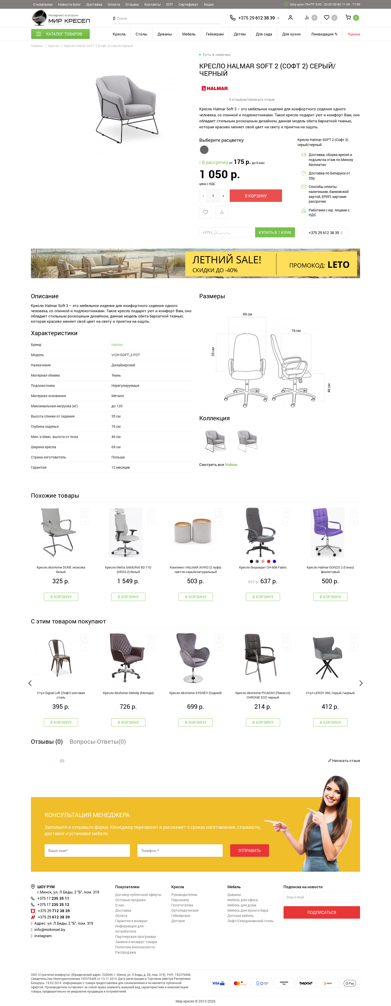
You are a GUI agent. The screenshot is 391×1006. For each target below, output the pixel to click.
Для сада (264, 33)
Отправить (249, 850)
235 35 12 (53, 904)
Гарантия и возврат (131, 920)
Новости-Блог (69, 4)
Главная (37, 45)
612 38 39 (256, 18)
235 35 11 (53, 898)
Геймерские (180, 915)
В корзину (256, 195)
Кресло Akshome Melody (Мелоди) (128, 693)
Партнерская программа (135, 936)
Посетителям (182, 905)
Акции (209, 4)
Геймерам (215, 33)
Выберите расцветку (221, 140)
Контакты (152, 4)
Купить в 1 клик (275, 232)
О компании (43, 4)
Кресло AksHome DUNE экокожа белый (61, 569)
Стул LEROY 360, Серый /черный (330, 693)
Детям (240, 33)
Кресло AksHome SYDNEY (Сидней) (195, 693)
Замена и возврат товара (136, 941)
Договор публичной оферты (138, 894)
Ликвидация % (324, 33)
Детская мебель (240, 915)
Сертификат (188, 4)
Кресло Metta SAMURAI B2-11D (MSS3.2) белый (128, 569)
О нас (119, 905)
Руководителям (184, 894)
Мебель (189, 33)
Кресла (119, 33)
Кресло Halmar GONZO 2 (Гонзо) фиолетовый (330, 569)
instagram (43, 935)
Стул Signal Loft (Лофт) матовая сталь (61, 695)
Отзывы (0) (47, 741)
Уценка (354, 33)
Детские (178, 920)
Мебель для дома (241, 905)
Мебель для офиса (242, 899)
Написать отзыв (343, 760)
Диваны (165, 33)
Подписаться (321, 912)
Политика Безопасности (135, 947)
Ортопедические (184, 910)
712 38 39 (54, 910)
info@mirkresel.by (49, 929)
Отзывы (132, 4)
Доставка (94, 4)
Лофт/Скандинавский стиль (250, 920)
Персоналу (180, 899)
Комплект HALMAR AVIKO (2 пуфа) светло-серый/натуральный (195, 569)
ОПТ (169, 4)
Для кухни (291, 33)
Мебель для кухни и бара (247, 910)
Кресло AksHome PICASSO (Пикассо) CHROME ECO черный (262, 695)
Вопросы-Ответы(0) (98, 741)
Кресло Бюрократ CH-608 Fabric (263, 567)
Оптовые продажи (130, 899)
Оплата (114, 4)
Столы (141, 33)
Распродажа (125, 952)
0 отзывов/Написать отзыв (252, 99)
